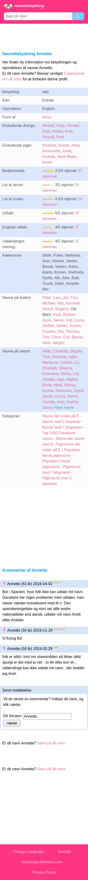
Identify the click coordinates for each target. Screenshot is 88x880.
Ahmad (73, 126)
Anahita (48, 157)
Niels (46, 343)
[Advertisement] (44, 36)
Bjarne (77, 337)
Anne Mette (66, 157)
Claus (56, 337)
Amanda (49, 145)
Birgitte (76, 351)
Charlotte (60, 351)
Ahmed (48, 126)
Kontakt (64, 852)
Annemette (51, 151)
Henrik (47, 309)
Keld (57, 315)
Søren (58, 320)
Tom (46, 337)
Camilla (48, 402)
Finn (74, 298)
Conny (59, 396)
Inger (73, 357)
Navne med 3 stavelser (61, 422)
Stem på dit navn (51, 743)
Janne (47, 396)
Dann (46, 320)
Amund (48, 137)
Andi (46, 131)
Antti (68, 131)
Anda (66, 151)
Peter (46, 298)
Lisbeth (66, 362)
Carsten (48, 331)
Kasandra (64, 391)
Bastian (69, 315)
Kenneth (73, 303)
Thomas (72, 331)
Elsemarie (50, 374)
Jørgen (58, 343)
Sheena (65, 368)
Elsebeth (49, 368)
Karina (69, 385)
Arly (60, 303)
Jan (66, 298)
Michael (48, 303)
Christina (59, 357)
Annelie (48, 379)
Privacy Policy (44, 872)
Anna (46, 117)
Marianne (50, 362)
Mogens (62, 309)
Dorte (46, 385)
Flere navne (64, 408)
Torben (75, 326)
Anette (63, 145)
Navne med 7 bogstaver (62, 427)
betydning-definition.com (42, 862)
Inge (60, 379)
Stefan (61, 326)
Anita (75, 145)
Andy (60, 126)
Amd (60, 137)
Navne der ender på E (60, 416)
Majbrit (71, 379)
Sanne (47, 408)
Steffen (48, 326)
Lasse (79, 320)
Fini (60, 331)
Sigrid (78, 391)
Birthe (66, 374)
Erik (66, 337)
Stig (69, 320)
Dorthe (48, 391)
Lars (57, 298)
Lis (76, 362)
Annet (47, 162)
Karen (73, 396)
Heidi (58, 385)
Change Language (28, 852)
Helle (46, 351)
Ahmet (57, 131)
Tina (46, 357)
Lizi (76, 374)
